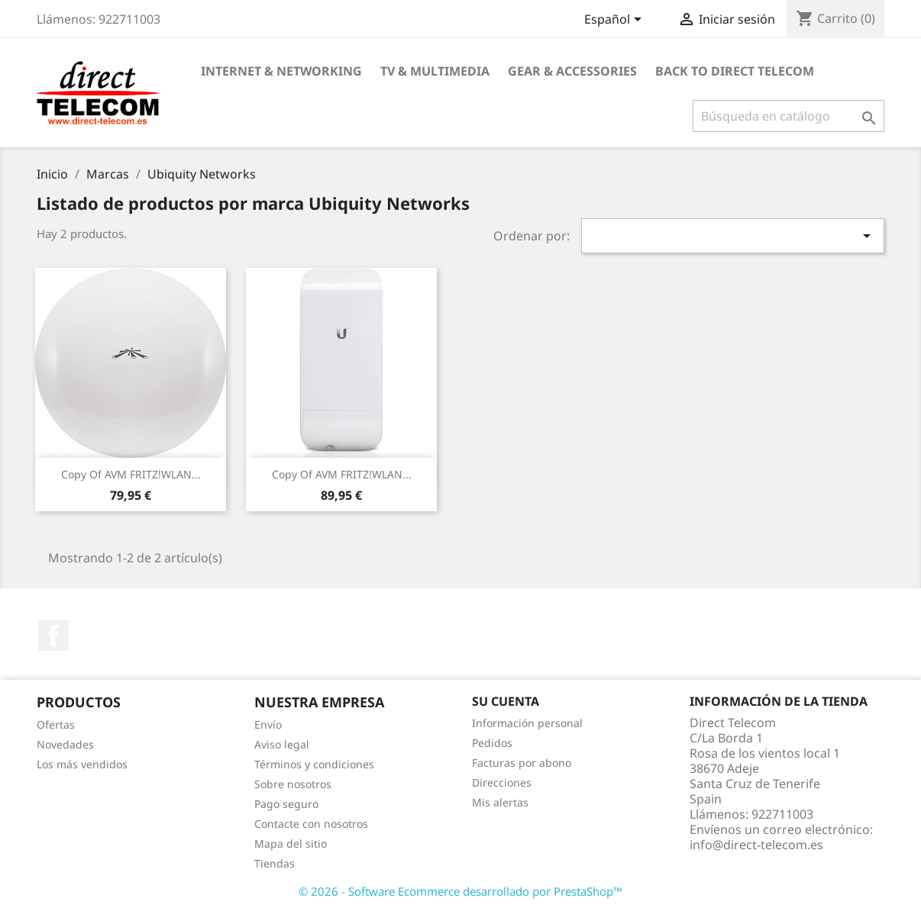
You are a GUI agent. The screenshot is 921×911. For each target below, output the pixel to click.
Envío (268, 724)
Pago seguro (286, 804)
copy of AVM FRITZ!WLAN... (131, 474)
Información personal (527, 723)
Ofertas (56, 724)
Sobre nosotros (292, 784)
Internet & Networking (281, 71)
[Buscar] (788, 116)
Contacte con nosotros (311, 823)
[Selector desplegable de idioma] (615, 20)
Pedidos (492, 743)
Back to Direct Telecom (734, 71)
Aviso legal (281, 744)
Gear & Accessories (572, 71)
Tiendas (274, 863)
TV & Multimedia (435, 71)
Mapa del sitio (290, 843)
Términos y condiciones (314, 764)
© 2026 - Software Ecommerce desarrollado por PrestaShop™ (460, 891)
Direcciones (502, 782)
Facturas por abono (521, 762)
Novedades (65, 744)
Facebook (53, 635)
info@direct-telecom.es (756, 844)
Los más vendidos (82, 764)
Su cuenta (505, 701)
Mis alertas (500, 802)
